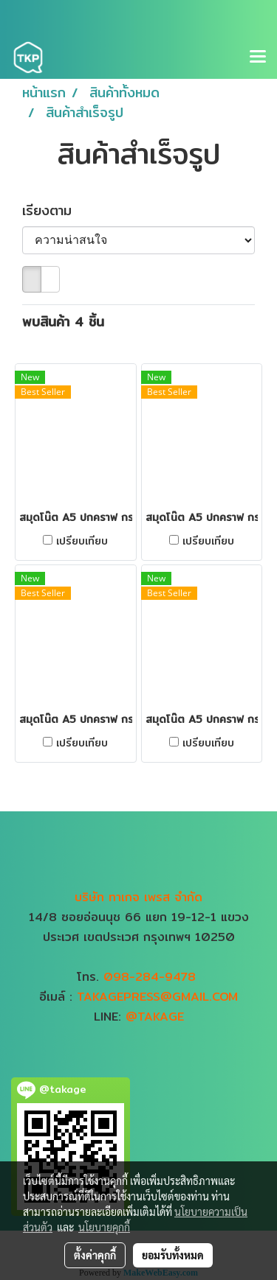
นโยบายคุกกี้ (104, 1227)
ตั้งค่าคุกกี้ (95, 1255)
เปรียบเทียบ (82, 541)
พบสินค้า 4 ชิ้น (63, 322)
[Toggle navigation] (258, 57)
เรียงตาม (54, 210)
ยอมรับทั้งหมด (173, 1255)
